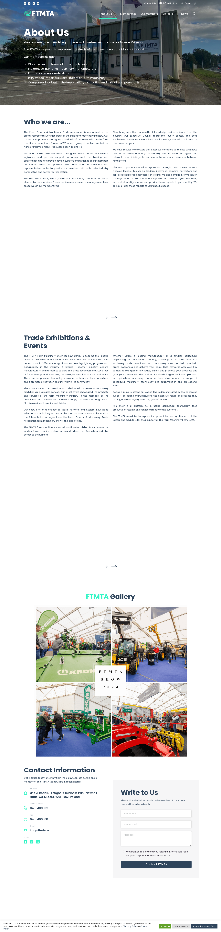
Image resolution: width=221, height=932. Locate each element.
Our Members (149, 14)
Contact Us (150, 3)
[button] (194, 14)
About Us (107, 14)
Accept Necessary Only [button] (204, 926)
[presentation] (106, 318)
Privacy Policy (131, 926)
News (184, 14)
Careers (169, 14)
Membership (128, 14)
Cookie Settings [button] (181, 926)
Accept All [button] (165, 926)
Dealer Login (191, 3)
